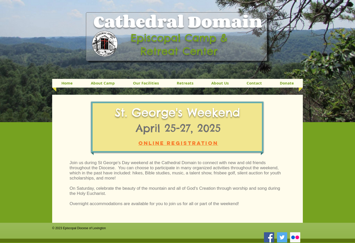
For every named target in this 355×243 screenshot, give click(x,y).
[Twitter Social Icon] (282, 237)
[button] (185, 83)
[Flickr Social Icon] (295, 237)
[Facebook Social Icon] (269, 237)
